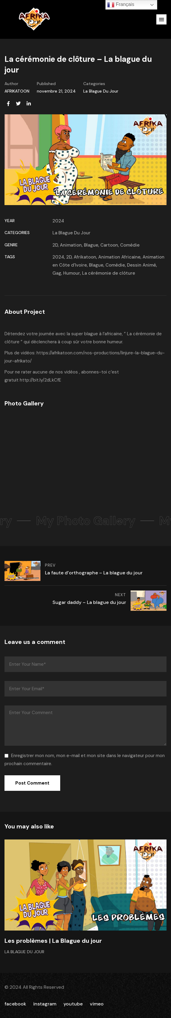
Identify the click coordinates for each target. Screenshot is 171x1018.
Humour (71, 273)
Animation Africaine (119, 257)
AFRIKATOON (16, 91)
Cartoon (109, 245)
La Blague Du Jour (100, 91)
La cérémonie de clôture (108, 273)
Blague (91, 245)
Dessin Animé (141, 265)
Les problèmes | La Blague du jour (53, 941)
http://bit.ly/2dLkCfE (40, 380)
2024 (58, 221)
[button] (161, 19)
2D (55, 245)
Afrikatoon (85, 257)
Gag (56, 273)
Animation (71, 245)
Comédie (130, 245)
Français (120, 4)
